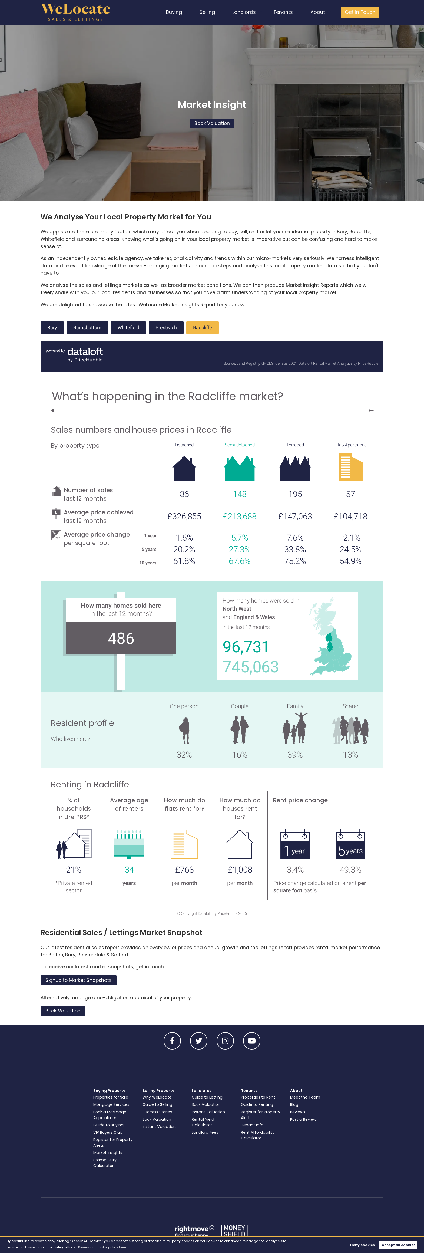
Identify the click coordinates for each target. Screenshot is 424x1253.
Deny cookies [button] (362, 1245)
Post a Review (303, 1119)
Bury (52, 327)
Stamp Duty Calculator (105, 1162)
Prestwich (166, 327)
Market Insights (107, 1152)
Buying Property (109, 1090)
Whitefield (128, 327)
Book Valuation (212, 123)
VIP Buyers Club (107, 1132)
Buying (176, 12)
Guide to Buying (108, 1125)
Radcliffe (202, 327)
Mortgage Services (111, 1104)
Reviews (297, 1112)
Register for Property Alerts (112, 1142)
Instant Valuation (159, 1126)
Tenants (284, 12)
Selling (209, 12)
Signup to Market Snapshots (78, 980)
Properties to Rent (258, 1097)
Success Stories (157, 1112)
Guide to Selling (157, 1104)
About (319, 12)
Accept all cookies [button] (398, 1245)
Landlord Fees (205, 1132)
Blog (294, 1104)
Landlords (245, 12)
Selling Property (158, 1090)
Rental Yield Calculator (203, 1122)
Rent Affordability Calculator (257, 1135)
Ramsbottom (87, 327)
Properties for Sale (110, 1097)
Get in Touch (360, 12)
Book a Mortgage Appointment (109, 1114)
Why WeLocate (157, 1097)
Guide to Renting (257, 1104)
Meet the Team (305, 1097)
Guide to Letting (207, 1097)
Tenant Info (252, 1125)
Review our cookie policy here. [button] (102, 1247)
